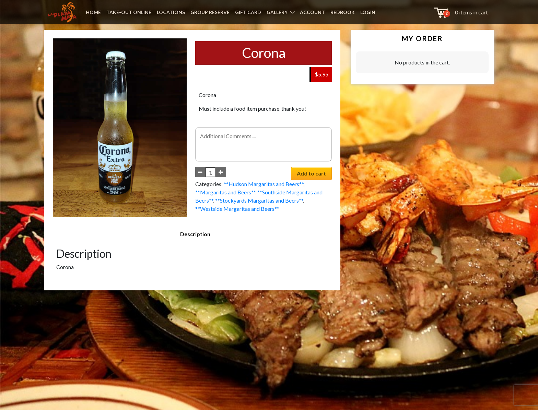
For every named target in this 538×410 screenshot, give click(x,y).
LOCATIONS (171, 12)
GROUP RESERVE (210, 12)
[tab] (195, 234)
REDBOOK (342, 12)
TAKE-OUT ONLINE (128, 12)
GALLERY (277, 12)
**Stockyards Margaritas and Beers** (259, 200)
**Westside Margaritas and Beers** (237, 208)
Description (195, 234)
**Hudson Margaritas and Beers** (263, 184)
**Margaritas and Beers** (225, 192)
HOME (93, 12)
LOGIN (367, 12)
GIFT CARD (248, 12)
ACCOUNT (312, 12)
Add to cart (311, 173)
